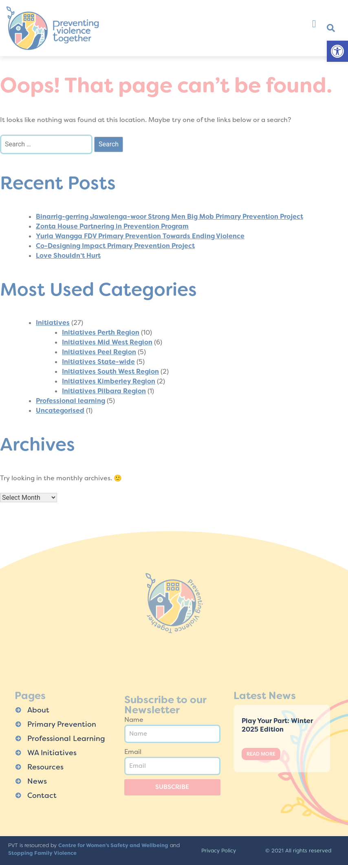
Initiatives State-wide (98, 361)
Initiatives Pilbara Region (104, 391)
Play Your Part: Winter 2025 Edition (277, 725)
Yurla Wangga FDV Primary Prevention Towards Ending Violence (140, 236)
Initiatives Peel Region (99, 352)
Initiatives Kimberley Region (108, 381)
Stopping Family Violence (42, 853)
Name (133, 719)
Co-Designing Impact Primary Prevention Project (115, 246)
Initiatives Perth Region (100, 332)
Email (132, 751)
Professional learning (70, 401)
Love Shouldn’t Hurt (68, 255)
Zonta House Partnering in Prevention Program (112, 226)
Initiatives (53, 322)
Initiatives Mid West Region (107, 342)
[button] (337, 51)
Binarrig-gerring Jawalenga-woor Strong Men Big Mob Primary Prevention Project (169, 216)
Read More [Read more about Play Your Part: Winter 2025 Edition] (261, 754)
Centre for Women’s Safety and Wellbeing (113, 845)
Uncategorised (60, 410)
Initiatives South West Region (110, 371)
